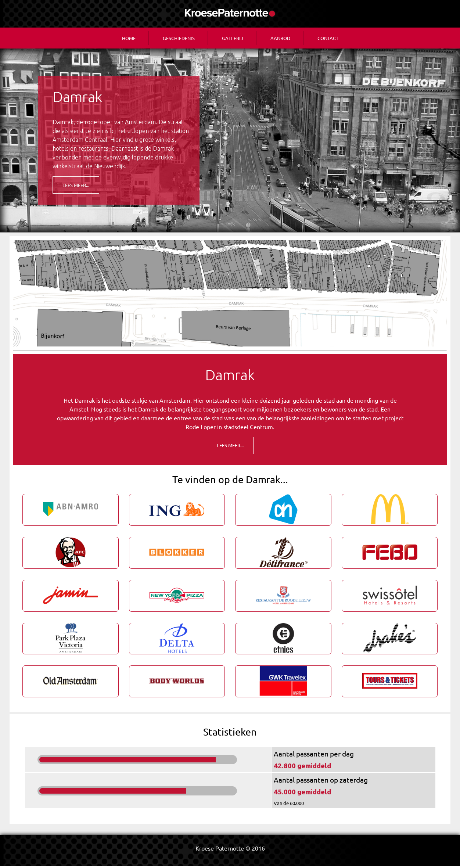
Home (129, 38)
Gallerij (232, 38)
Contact (327, 38)
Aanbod (280, 38)
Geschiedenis (179, 38)
